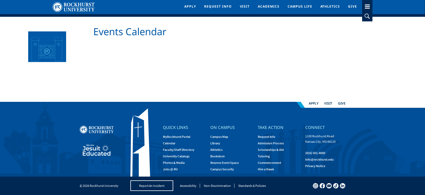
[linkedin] (342, 185)
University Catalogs (176, 156)
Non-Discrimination (217, 186)
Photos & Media (174, 163)
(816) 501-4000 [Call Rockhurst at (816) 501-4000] (315, 153)
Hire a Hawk (266, 169)
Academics (268, 6)
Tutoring (264, 156)
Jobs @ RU (170, 169)
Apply (190, 6)
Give (352, 6)
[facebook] (322, 185)
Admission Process (271, 143)
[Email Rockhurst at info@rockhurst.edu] (319, 159)
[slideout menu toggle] (367, 5)
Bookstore (217, 156)
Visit (245, 6)
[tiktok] (336, 185)
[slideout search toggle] (367, 16)
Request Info (218, 6)
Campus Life (300, 6)
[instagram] (315, 185)
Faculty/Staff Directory (178, 150)
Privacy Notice (315, 166)
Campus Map (219, 137)
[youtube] (329, 185)
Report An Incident (152, 186)
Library (215, 143)
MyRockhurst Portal (176, 137)
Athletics (330, 6)
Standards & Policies (252, 186)
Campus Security (222, 169)
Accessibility (188, 186)
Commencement (269, 163)
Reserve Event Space (224, 163)
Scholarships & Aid (271, 150)
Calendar (169, 143)
